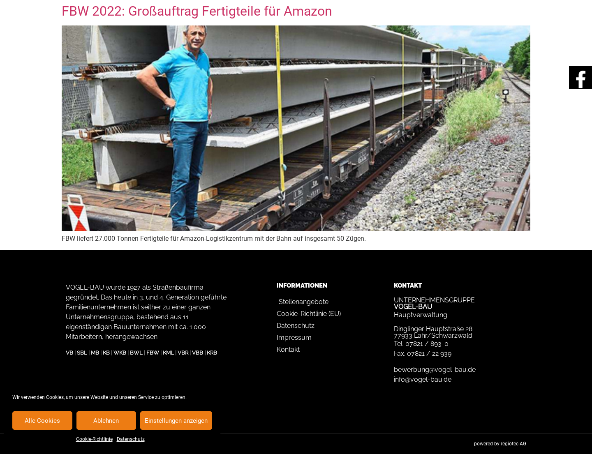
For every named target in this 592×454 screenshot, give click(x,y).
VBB (197, 353)
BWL (136, 353)
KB (106, 353)
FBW (152, 353)
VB (69, 353)
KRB (212, 353)
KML (168, 353)
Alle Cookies (42, 420)
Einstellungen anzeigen (176, 420)
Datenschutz (131, 439)
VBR (183, 353)
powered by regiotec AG (500, 444)
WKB (119, 353)
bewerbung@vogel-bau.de (435, 369)
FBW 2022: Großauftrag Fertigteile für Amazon (197, 11)
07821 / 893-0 (427, 344)
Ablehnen (106, 420)
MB (95, 353)
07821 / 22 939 (429, 353)
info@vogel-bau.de (422, 379)
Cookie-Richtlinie (94, 439)
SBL (82, 353)
